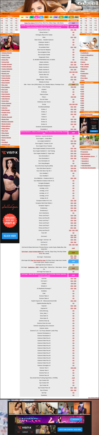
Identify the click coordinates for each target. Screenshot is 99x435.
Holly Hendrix (6, 94)
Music (83, 71)
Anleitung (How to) (86, 149)
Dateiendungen (85, 154)
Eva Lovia (5, 89)
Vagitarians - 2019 (33, 267)
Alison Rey (5, 59)
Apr (36, 17)
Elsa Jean (5, 85)
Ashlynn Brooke (6, 66)
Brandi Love (5, 73)
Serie (83, 80)
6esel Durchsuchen (87, 114)
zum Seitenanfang (93, 397)
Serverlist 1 (85, 158)
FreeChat (63, 13)
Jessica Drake (6, 105)
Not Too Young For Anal (38, 260)
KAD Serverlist (86, 165)
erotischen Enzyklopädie (88, 168)
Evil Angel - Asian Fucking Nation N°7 (33, 251)
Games (83, 62)
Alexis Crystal (6, 57)
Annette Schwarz (7, 64)
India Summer (6, 96)
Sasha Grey (5, 135)
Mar (32, 17)
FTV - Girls (84, 59)
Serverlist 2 (85, 161)
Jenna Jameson (6, 103)
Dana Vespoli (6, 82)
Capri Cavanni (6, 75)
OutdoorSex (84, 73)
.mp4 (73, 23)
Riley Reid (5, 131)
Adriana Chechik (7, 53)
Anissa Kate (5, 62)
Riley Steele (5, 133)
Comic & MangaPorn (87, 55)
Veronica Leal (6, 144)
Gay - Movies (85, 64)
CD (73, 32)
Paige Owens (6, 128)
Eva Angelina (6, 87)
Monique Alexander (7, 121)
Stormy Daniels (6, 137)
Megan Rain (5, 119)
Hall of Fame (85, 66)
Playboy (83, 75)
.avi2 (75, 26)
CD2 (75, 30)
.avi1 (71, 26)
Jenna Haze (5, 101)
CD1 (72, 30)
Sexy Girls (87, 13)
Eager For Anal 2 (30, 23)
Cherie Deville (6, 78)
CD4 (75, 237)
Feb (27, 17)
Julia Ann (4, 108)
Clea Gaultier (6, 80)
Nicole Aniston (6, 124)
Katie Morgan (6, 110)
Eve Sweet (5, 92)
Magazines (84, 69)
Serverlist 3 (85, 163)
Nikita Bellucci (6, 126)
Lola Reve (5, 114)
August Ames (6, 71)
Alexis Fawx (5, 55)
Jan (22, 17)
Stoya (3, 140)
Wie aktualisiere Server (88, 156)
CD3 (76, 67)
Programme (84, 152)
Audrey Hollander (7, 69)
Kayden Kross (6, 112)
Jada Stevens (6, 98)
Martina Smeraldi (7, 117)
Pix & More (84, 78)
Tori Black (5, 142)
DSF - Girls (84, 57)
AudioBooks (85, 53)
